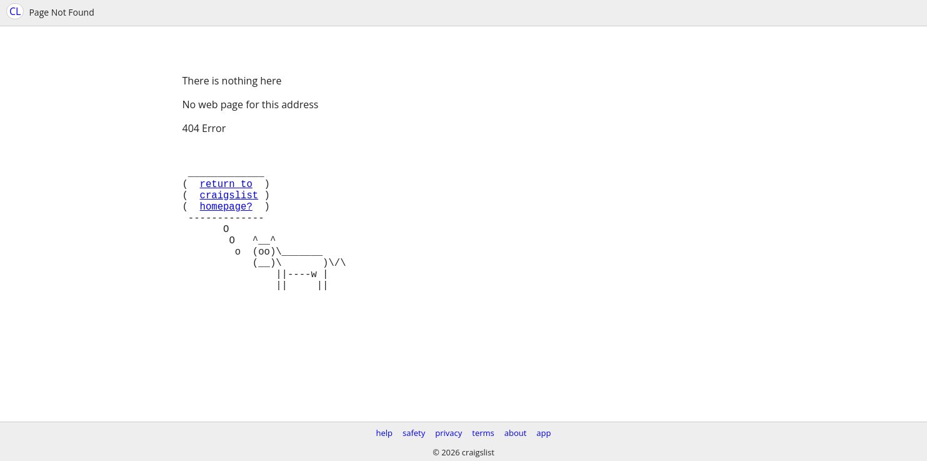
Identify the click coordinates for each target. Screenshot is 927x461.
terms (483, 432)
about (515, 432)
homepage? (226, 221)
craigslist (229, 207)
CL (15, 11)
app (543, 432)
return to (226, 193)
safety (414, 432)
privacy (448, 432)
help (384, 432)
